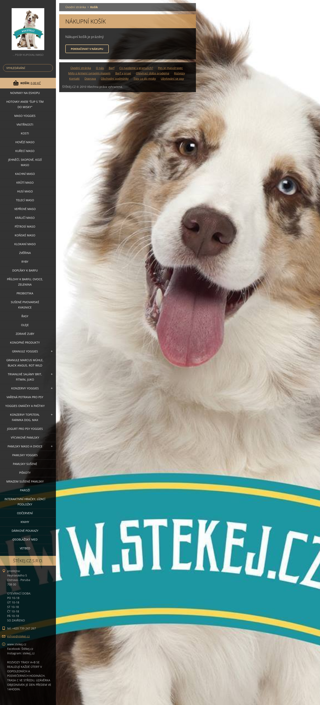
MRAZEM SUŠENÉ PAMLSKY (25, 481)
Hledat (49, 67)
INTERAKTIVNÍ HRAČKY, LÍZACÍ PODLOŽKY (24, 501)
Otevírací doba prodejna (152, 73)
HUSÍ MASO (25, 191)
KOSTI (25, 133)
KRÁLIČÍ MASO (25, 218)
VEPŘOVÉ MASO (25, 209)
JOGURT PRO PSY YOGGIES (25, 429)
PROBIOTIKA (25, 293)
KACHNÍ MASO (25, 174)
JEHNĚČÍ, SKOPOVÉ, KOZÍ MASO (25, 162)
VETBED (25, 548)
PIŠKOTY (25, 473)
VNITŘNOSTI (25, 124)
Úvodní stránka (75, 7)
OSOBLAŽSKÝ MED (25, 539)
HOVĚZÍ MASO (24, 142)
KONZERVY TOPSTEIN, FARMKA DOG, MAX (25, 417)
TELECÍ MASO (25, 200)
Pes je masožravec (170, 68)
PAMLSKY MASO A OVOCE (25, 446)
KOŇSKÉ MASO (25, 235)
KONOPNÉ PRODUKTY (25, 342)
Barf (111, 68)
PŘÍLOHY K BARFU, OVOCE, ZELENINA (25, 281)
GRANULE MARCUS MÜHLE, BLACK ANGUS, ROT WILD (24, 362)
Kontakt (74, 78)
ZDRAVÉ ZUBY (25, 334)
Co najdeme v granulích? (136, 68)
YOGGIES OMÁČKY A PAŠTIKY (25, 406)
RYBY (24, 262)
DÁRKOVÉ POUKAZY (25, 531)
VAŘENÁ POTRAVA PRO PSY (25, 397)
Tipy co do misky (144, 78)
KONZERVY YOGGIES (25, 388)
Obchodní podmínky (115, 78)
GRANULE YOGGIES (25, 351)
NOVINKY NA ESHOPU (25, 93)
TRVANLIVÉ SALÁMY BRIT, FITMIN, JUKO (25, 376)
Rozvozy (179, 73)
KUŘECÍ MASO (24, 151)
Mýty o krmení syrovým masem (89, 73)
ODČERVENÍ (25, 513)
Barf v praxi (123, 73)
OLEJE (25, 325)
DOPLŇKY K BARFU (25, 270)
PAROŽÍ (25, 490)
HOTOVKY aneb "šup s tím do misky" (25, 104)
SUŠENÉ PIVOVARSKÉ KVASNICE (25, 304)
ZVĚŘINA (25, 253)
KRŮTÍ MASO (25, 182)
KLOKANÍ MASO (25, 244)
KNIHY (25, 522)
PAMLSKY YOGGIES (25, 455)
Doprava (90, 78)
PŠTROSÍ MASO (25, 226)
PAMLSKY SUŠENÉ (25, 464)
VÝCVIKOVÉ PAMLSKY (25, 437)
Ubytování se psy (172, 78)
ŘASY (24, 316)
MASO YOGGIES (25, 116)
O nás (100, 68)
